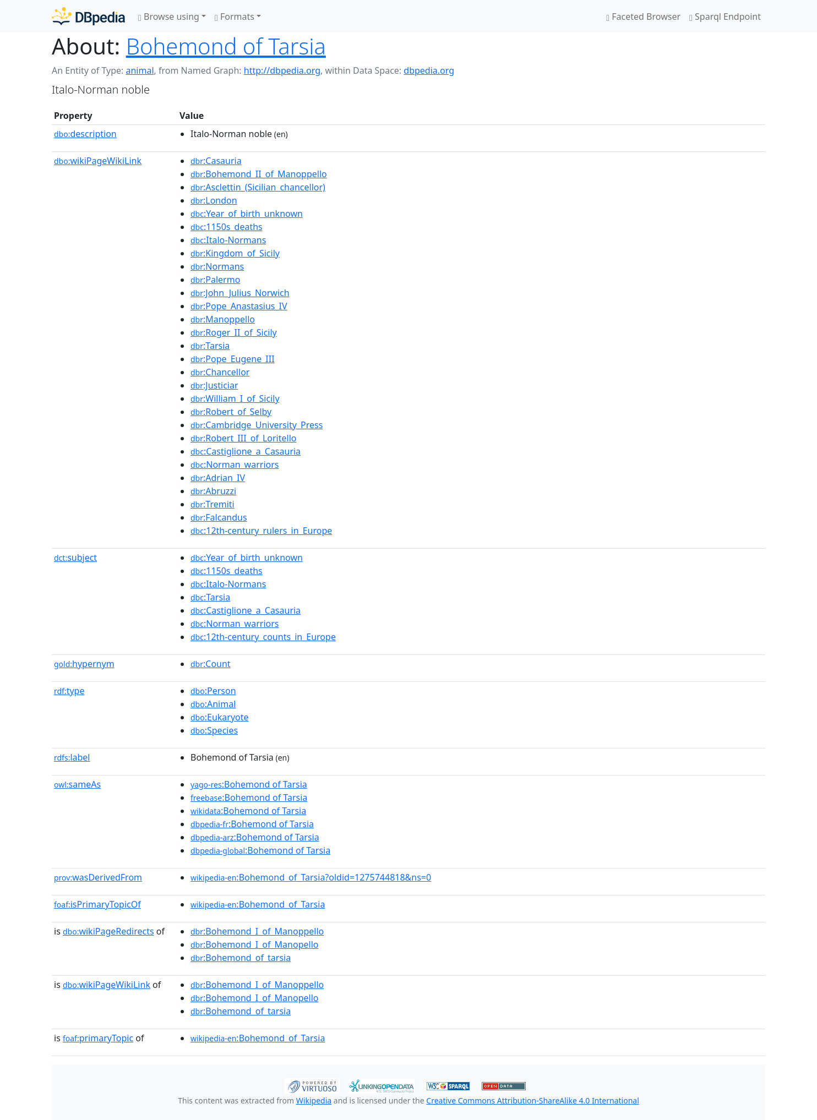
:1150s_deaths (226, 227)
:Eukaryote (219, 717)
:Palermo (215, 280)
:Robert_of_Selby (230, 412)
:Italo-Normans (228, 240)
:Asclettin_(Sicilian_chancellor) (257, 187)
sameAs (77, 784)
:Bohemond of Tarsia (248, 784)
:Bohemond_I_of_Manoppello (257, 931)
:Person (213, 691)
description (85, 134)
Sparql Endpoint (725, 16)
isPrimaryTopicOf (97, 904)
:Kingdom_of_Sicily (235, 253)
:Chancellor (219, 372)
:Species (214, 730)
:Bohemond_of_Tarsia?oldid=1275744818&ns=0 (310, 877)
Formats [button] (234, 16)
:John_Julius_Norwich (240, 293)
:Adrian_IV (217, 478)
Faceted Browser (643, 16)
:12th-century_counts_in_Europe (263, 637)
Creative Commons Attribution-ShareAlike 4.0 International (532, 1100)
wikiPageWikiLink (97, 161)
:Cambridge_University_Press (256, 425)
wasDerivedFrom (98, 877)
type (69, 691)
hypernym (84, 664)
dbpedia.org (429, 70)
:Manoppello (222, 319)
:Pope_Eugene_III (232, 359)
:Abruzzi (213, 491)
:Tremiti (212, 504)
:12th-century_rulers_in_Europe (261, 531)
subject (75, 557)
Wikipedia (313, 1100)
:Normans (217, 266)
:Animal (213, 704)
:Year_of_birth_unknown (246, 213)
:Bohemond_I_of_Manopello (254, 944)
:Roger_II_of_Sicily (233, 332)
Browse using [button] (168, 16)
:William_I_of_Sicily (235, 398)
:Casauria (216, 161)
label (72, 757)
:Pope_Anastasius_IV (238, 306)
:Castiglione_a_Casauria (245, 451)
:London (213, 200)
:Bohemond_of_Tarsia (257, 904)
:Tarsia (210, 346)
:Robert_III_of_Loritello (243, 438)
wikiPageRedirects (108, 931)
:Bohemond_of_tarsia (240, 958)
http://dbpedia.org (282, 70)
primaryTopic (98, 1038)
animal (140, 70)
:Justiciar (214, 385)
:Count (210, 664)
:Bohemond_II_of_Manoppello (258, 174)
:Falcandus (218, 517)
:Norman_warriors (234, 464)
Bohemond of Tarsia (226, 46)
